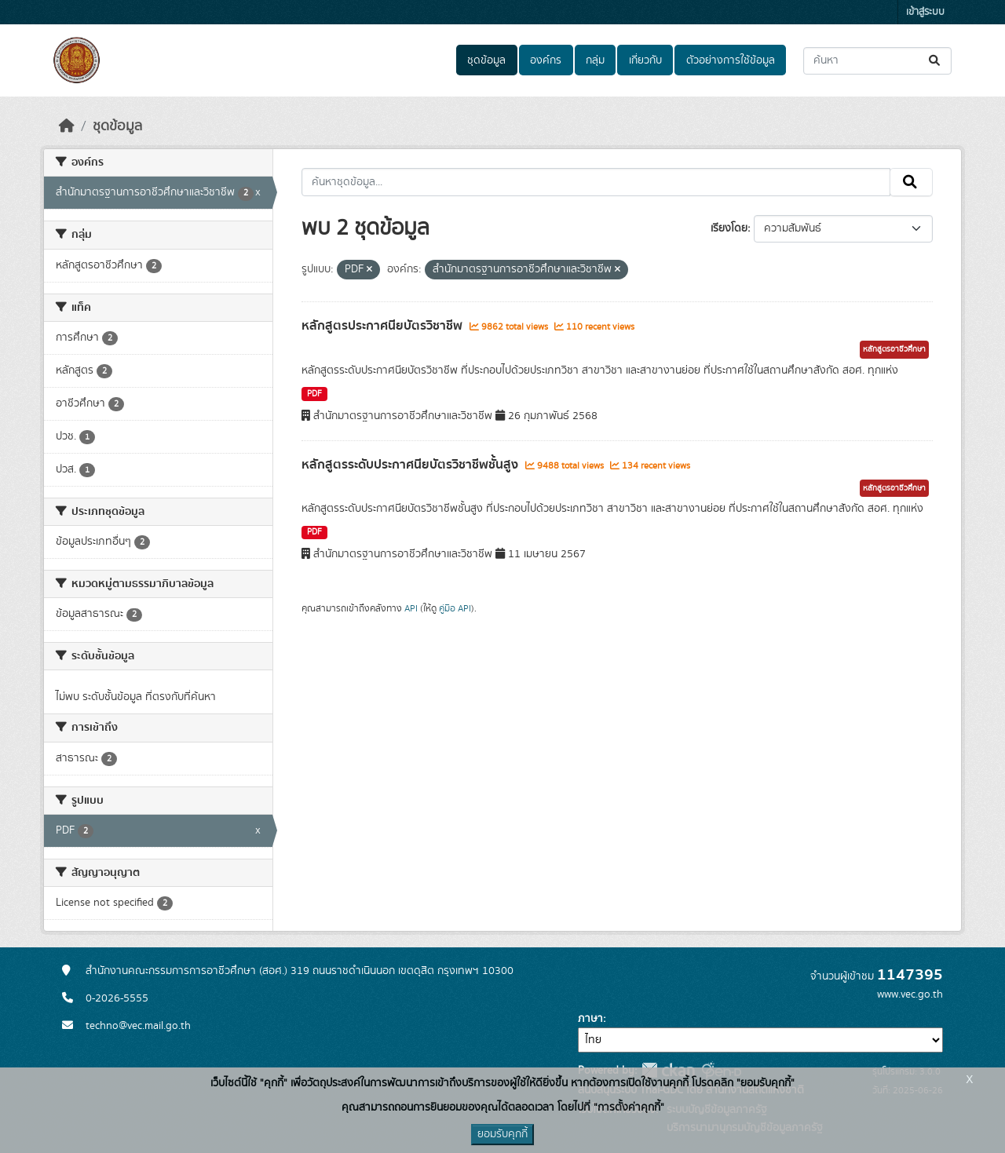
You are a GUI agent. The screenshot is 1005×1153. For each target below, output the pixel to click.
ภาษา (590, 1019)
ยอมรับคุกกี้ (502, 1134)
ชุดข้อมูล (486, 60)
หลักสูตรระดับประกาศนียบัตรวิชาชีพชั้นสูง (411, 464)
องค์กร (545, 60)
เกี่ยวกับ (645, 60)
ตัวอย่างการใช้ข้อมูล (730, 60)
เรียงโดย (729, 228)
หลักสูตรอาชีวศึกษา (894, 349)
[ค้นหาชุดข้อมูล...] (877, 61)
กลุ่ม (595, 60)
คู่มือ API (455, 608)
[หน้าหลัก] (67, 126)
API (411, 608)
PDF (314, 394)
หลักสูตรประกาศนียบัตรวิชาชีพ (384, 326)
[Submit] (935, 61)
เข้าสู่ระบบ (925, 12)
